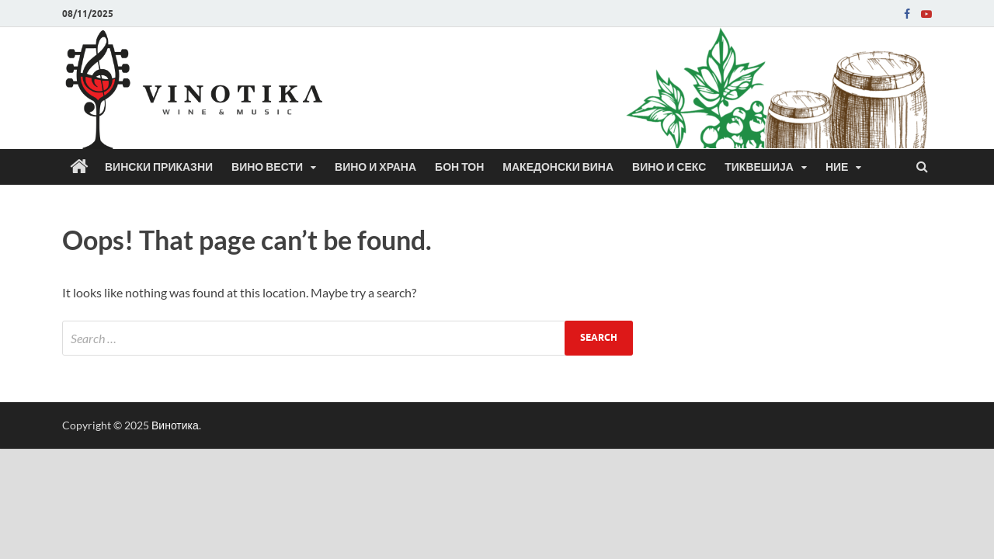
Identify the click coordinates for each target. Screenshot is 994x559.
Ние (837, 167)
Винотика (175, 425)
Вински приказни (159, 167)
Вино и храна (375, 167)
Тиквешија (759, 167)
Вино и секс (669, 167)
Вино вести (267, 167)
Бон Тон (459, 167)
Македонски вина (557, 167)
